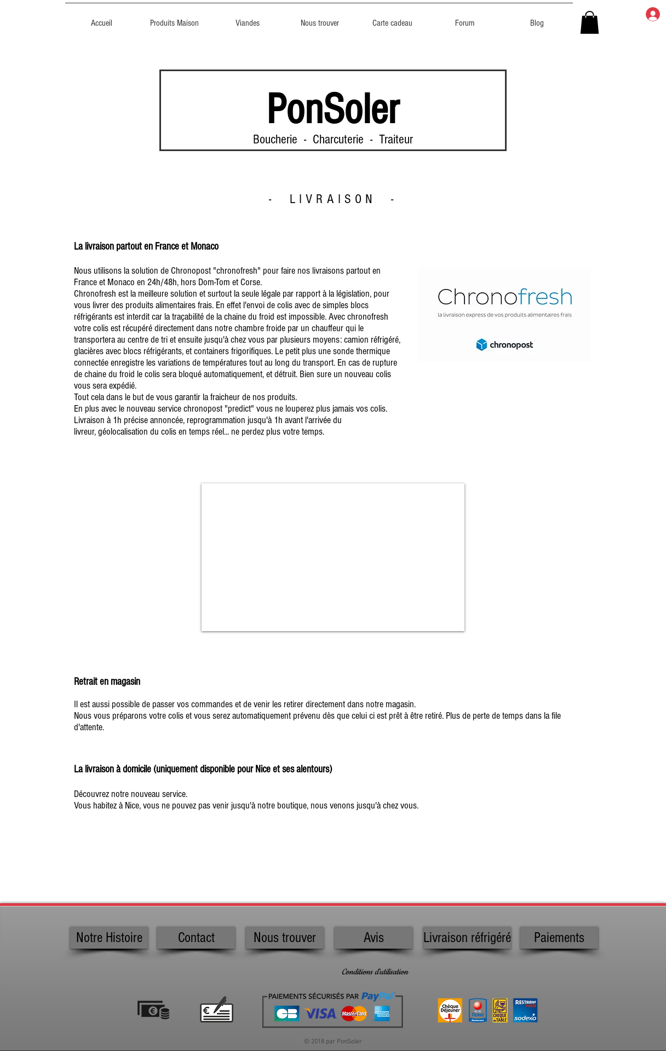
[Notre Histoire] (109, 938)
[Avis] (373, 938)
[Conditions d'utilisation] (375, 973)
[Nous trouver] (285, 938)
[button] (589, 22)
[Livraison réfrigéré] (467, 938)
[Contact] (196, 938)
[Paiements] (559, 938)
